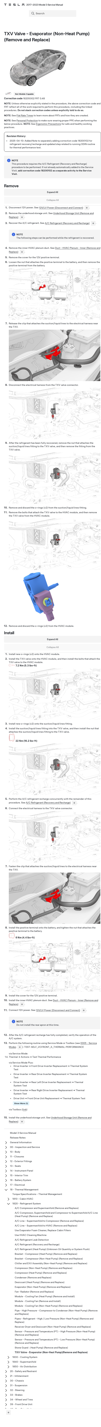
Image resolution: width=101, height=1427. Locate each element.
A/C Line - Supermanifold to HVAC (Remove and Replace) (46, 1225)
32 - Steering (17, 1390)
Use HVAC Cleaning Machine (31, 1235)
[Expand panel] (8, 1412)
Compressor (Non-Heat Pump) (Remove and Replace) (43, 1268)
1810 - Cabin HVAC (22, 1198)
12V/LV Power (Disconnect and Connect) (61, 207)
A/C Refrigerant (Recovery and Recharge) (67, 223)
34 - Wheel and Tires (21, 1399)
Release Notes (18, 1137)
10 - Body (15, 1151)
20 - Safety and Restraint (23, 1371)
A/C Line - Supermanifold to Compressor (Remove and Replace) (49, 1221)
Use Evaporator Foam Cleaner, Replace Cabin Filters (43, 1230)
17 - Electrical (17, 1184)
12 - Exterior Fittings (21, 1161)
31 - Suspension (18, 1385)
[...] (86, 207)
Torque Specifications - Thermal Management (37, 1194)
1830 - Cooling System (24, 1357)
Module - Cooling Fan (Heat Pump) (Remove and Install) (45, 1296)
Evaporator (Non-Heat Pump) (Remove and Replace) (43, 1287)
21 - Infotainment (19, 1376)
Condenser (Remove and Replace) (33, 1277)
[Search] (53, 13)
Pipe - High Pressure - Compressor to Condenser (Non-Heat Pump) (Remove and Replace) (56, 1312)
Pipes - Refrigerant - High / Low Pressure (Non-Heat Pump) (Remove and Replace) (54, 1320)
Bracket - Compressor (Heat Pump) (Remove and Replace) (46, 1254)
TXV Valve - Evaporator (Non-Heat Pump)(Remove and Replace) (51, 1352)
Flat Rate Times (24, 115)
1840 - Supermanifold (24, 1361)
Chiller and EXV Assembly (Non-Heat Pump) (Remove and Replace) (51, 1263)
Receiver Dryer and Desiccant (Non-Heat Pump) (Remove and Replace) (53, 1326)
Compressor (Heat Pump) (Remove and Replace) (41, 1272)
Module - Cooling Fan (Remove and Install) (38, 1301)
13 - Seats (15, 1166)
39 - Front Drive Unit (21, 1404)
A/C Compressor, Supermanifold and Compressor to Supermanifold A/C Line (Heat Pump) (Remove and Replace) (56, 1214)
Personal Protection (27, 120)
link (25, 1109)
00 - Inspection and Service (25, 1147)
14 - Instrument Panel (21, 1170)
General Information (21, 1142)
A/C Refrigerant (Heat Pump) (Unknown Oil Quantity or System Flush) (52, 1249)
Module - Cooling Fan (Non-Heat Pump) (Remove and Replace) (49, 1305)
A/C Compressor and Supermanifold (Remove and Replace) (47, 1208)
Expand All (52, 192)
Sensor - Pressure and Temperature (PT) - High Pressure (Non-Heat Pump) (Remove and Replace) (55, 1333)
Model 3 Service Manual (23, 1133)
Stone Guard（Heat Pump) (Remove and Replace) (41, 1347)
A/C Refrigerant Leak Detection (32, 1239)
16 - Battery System (20, 1180)
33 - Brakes (16, 1394)
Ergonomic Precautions (48, 124)
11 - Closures (17, 1156)
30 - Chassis (17, 1380)
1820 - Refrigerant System (26, 1203)
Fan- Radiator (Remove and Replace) (34, 1291)
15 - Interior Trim (19, 1175)
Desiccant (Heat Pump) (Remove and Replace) (39, 1282)
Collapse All (53, 200)
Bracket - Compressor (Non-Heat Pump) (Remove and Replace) (49, 1258)
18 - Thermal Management (24, 1189)
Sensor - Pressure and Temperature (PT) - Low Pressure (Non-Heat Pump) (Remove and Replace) (55, 1341)
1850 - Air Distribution (24, 1366)
